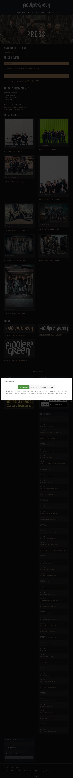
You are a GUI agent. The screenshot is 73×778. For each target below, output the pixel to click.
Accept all (24, 387)
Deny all (34, 387)
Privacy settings (47, 387)
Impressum (32, 397)
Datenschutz (40, 397)
